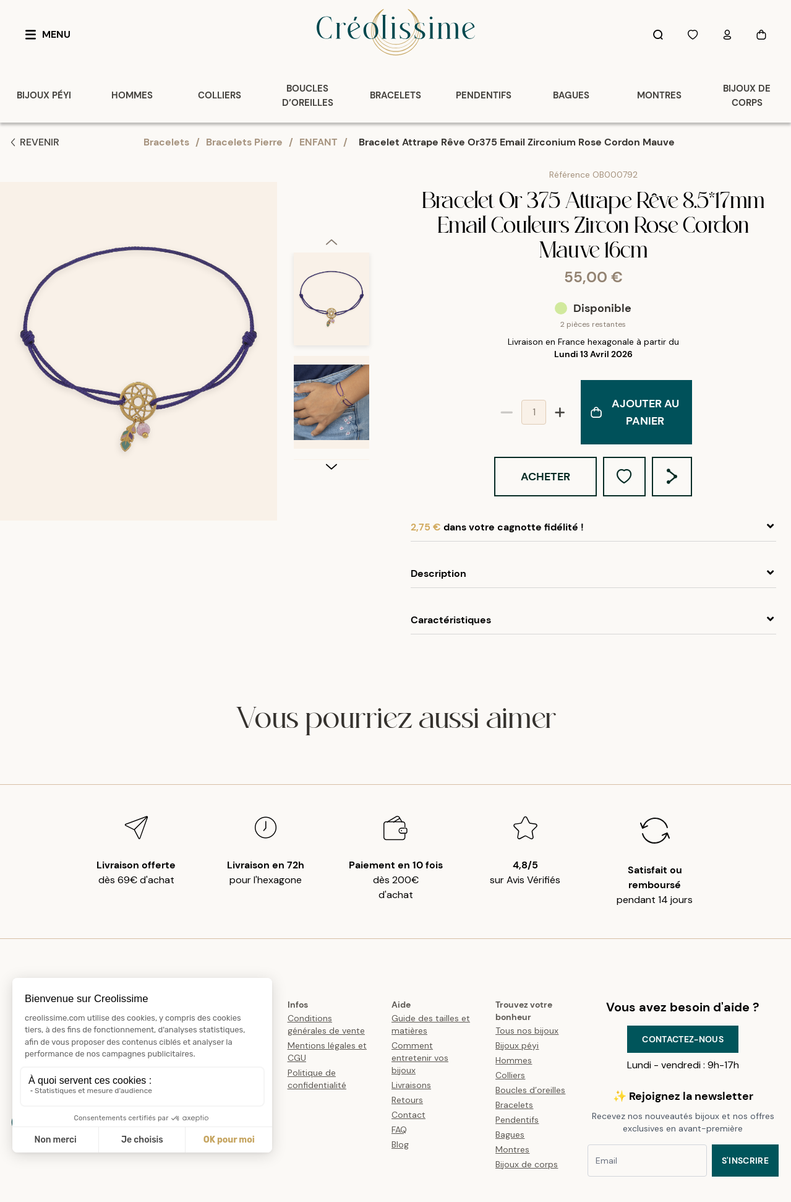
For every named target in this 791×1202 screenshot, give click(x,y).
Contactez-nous (683, 1039)
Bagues (509, 1134)
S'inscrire (745, 1160)
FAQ (399, 1129)
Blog (400, 1144)
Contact (408, 1114)
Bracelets (166, 142)
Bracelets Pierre (244, 142)
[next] (331, 466)
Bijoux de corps (526, 1164)
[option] (331, 304)
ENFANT (318, 142)
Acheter (545, 476)
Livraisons (411, 1085)
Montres (512, 1149)
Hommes (513, 1060)
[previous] (331, 241)
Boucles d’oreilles (530, 1090)
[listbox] (331, 356)
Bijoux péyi (517, 1045)
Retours (407, 1099)
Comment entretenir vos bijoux (419, 1058)
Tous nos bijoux (526, 1030)
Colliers (510, 1075)
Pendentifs (517, 1119)
